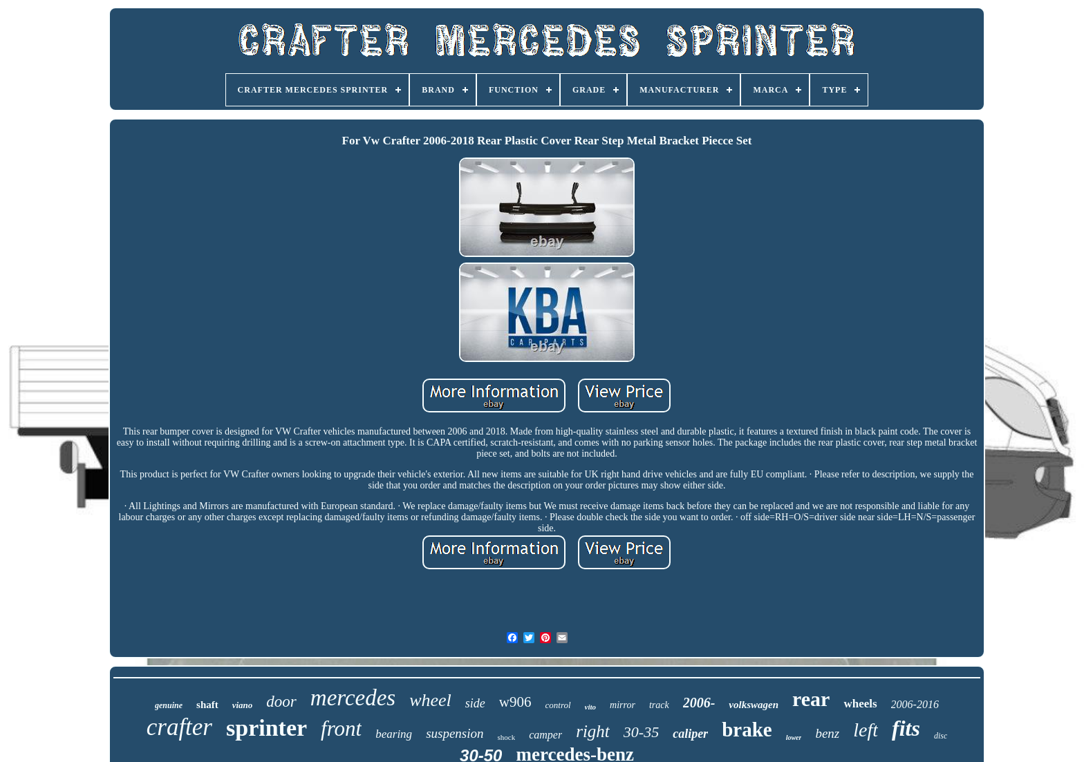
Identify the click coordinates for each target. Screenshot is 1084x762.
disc (940, 736)
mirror (622, 705)
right (593, 731)
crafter (179, 727)
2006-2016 (915, 704)
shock (507, 737)
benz (827, 733)
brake (747, 729)
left (865, 730)
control (558, 705)
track (659, 705)
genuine (169, 705)
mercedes (352, 697)
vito (591, 707)
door (281, 701)
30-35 (641, 732)
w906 (515, 702)
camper (545, 735)
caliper (690, 734)
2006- (699, 702)
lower (794, 737)
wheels (860, 703)
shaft (207, 704)
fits (906, 728)
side (475, 703)
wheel (430, 700)
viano (242, 705)
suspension (454, 733)
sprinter (266, 728)
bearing (393, 734)
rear (811, 698)
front (341, 728)
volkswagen (753, 704)
